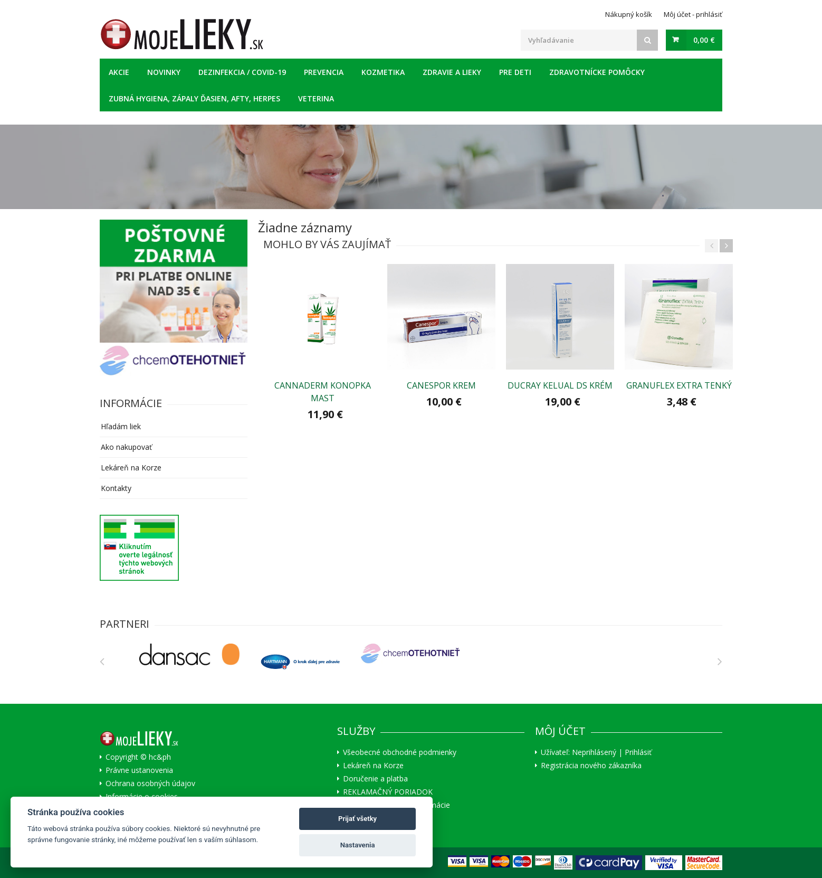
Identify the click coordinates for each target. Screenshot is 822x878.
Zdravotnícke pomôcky (597, 72)
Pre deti (515, 72)
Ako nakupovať (126, 447)
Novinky (163, 72)
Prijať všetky (357, 819)
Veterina (316, 98)
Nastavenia (357, 845)
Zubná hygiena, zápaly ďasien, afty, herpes (194, 98)
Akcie (119, 72)
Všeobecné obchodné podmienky (399, 752)
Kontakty (116, 488)
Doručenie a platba (375, 778)
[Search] (647, 40)
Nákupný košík (628, 14)
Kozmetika (383, 72)
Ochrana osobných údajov (150, 783)
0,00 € (704, 40)
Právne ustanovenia (139, 770)
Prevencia (323, 72)
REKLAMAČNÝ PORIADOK (388, 792)
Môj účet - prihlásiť (693, 14)
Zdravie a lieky (452, 72)
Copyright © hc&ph (138, 757)
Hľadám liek (121, 426)
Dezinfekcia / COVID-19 (242, 72)
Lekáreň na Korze (131, 467)
